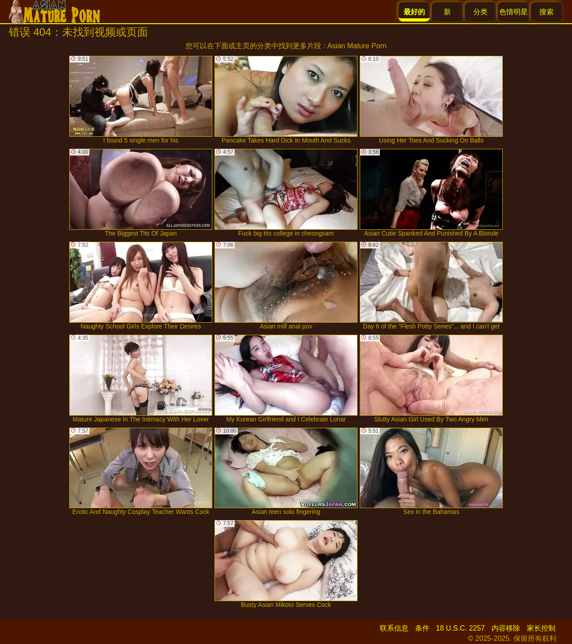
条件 (422, 628)
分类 (480, 12)
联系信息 (394, 628)
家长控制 (541, 628)
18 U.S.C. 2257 (460, 628)
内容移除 (506, 628)
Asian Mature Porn (357, 46)
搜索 (546, 12)
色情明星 (513, 12)
